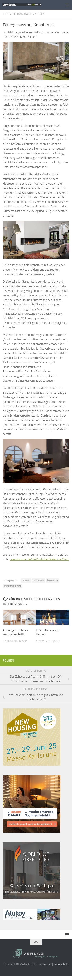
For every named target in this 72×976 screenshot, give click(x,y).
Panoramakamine (12, 585)
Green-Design (12, 14)
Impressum (45, 964)
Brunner (25, 580)
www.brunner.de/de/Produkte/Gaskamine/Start (39, 559)
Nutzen (40, 14)
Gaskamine (52, 580)
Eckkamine (38, 580)
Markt (28, 14)
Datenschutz (61, 964)
